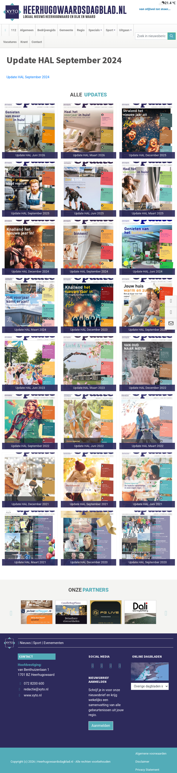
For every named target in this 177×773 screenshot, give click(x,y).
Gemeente (66, 30)
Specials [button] (94, 30)
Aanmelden (100, 723)
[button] (5, 613)
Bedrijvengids (46, 30)
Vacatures (10, 42)
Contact (37, 42)
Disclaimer (142, 759)
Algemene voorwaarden (151, 751)
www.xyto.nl (32, 693)
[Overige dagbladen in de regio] (150, 670)
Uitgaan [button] (124, 30)
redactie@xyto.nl (36, 687)
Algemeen (26, 30)
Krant (24, 42)
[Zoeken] (172, 36)
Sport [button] (109, 30)
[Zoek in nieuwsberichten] (151, 36)
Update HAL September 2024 (27, 77)
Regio (81, 30)
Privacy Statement (147, 767)
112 (13, 30)
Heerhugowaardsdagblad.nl (75, 10)
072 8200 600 (34, 681)
